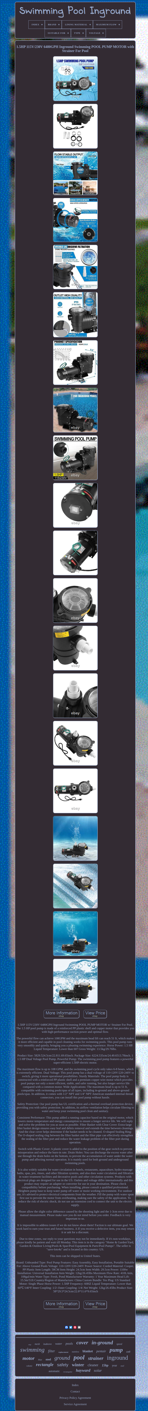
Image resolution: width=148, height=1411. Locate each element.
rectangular (68, 1372)
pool (79, 1357)
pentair (101, 1351)
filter (51, 1351)
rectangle (45, 1364)
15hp (105, 1365)
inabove (47, 1344)
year (114, 1365)
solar (98, 1370)
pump (116, 1350)
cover (82, 1342)
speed (119, 1344)
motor (29, 1358)
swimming (32, 1349)
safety (62, 1364)
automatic (54, 1371)
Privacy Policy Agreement (75, 1398)
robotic (29, 1366)
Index (75, 1385)
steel (48, 1359)
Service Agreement (75, 1404)
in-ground (102, 1342)
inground (117, 1358)
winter (78, 1364)
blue (40, 1359)
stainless (75, 1351)
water (58, 1343)
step (29, 1345)
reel (122, 1365)
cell (128, 1351)
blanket (88, 1351)
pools (69, 1343)
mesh (37, 1344)
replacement (63, 1352)
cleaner (93, 1365)
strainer (95, 1358)
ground (62, 1358)
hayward (83, 1370)
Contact (75, 1391)
